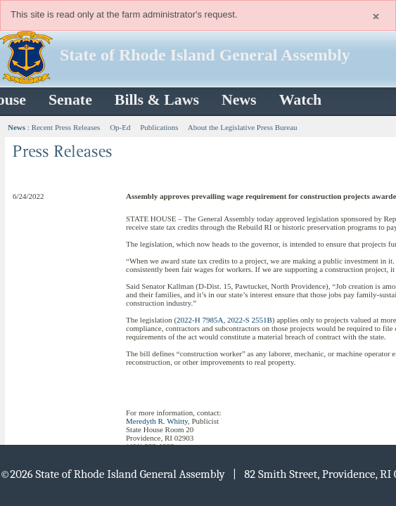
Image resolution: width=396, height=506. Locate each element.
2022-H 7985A (200, 320)
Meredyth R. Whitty (157, 421)
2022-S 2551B (249, 320)
